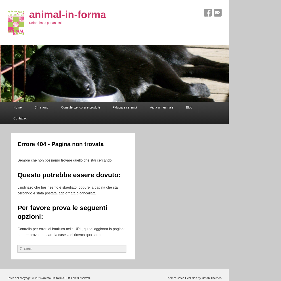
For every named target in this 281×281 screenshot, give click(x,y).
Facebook (208, 13)
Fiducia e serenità (125, 107)
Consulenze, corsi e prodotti (80, 107)
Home (17, 107)
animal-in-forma (67, 14)
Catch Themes (212, 278)
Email (218, 13)
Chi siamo (41, 107)
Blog (189, 107)
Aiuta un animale (161, 107)
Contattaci (20, 118)
